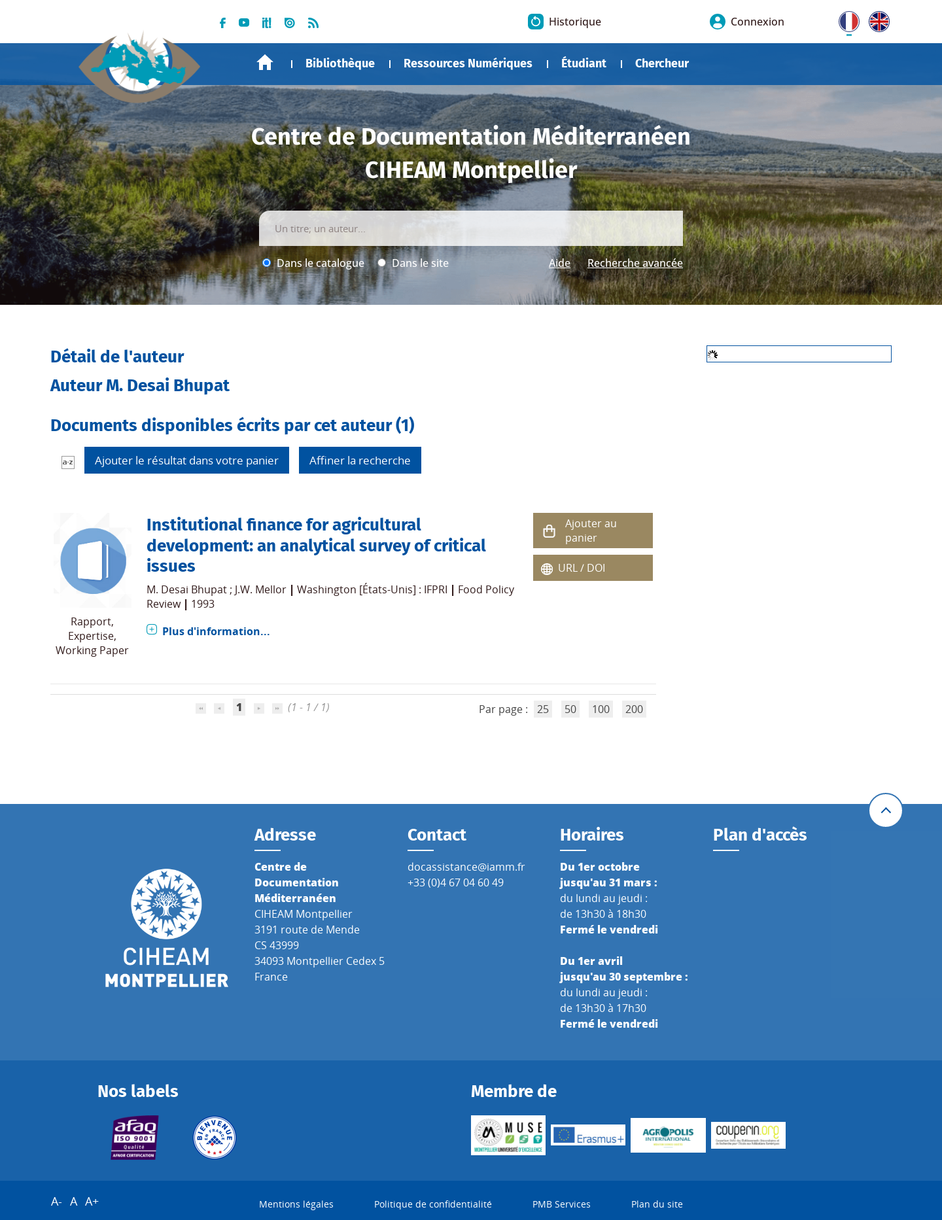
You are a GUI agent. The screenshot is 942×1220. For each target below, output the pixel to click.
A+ (92, 1201)
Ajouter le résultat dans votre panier (187, 460)
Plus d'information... (216, 631)
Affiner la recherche (360, 460)
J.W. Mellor (261, 589)
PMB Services (561, 1204)
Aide (559, 263)
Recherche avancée (635, 263)
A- (56, 1201)
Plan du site (657, 1204)
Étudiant (583, 63)
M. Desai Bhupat (187, 589)
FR (844, 19)
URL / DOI (581, 568)
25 (543, 709)
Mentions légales (296, 1204)
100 (601, 709)
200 (634, 709)
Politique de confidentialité (433, 1204)
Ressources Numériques (468, 63)
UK (876, 19)
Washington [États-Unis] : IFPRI (372, 589)
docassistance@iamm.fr (466, 867)
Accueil (265, 62)
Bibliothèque (340, 63)
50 (570, 709)
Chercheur (662, 63)
